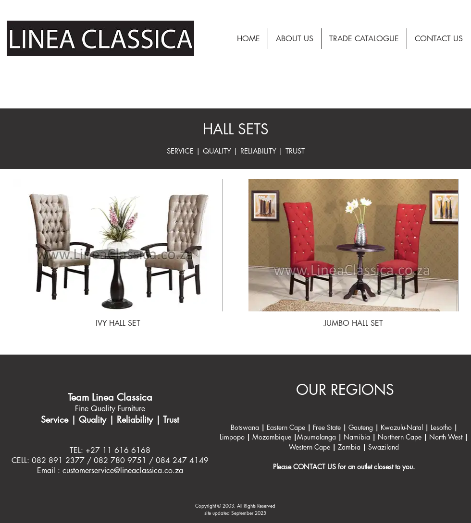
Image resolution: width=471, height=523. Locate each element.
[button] (364, 38)
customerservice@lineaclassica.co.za (122, 470)
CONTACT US (314, 466)
